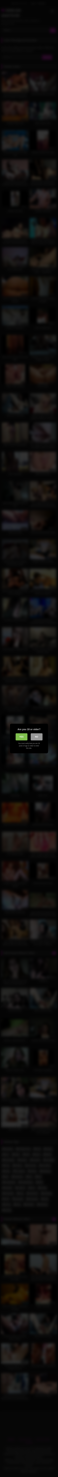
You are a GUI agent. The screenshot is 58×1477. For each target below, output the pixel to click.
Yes (21, 737)
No (36, 737)
